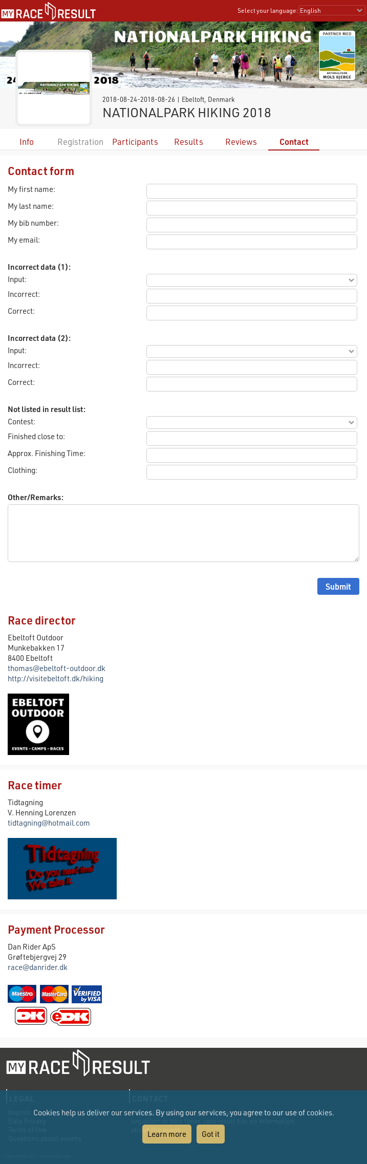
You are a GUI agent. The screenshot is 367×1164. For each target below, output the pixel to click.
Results (188, 141)
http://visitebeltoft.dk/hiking (55, 678)
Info (26, 141)
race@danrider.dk (38, 967)
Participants (135, 141)
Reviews (241, 141)
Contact (294, 141)
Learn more (166, 1134)
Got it (211, 1134)
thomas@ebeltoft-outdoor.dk (56, 668)
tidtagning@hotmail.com (49, 822)
